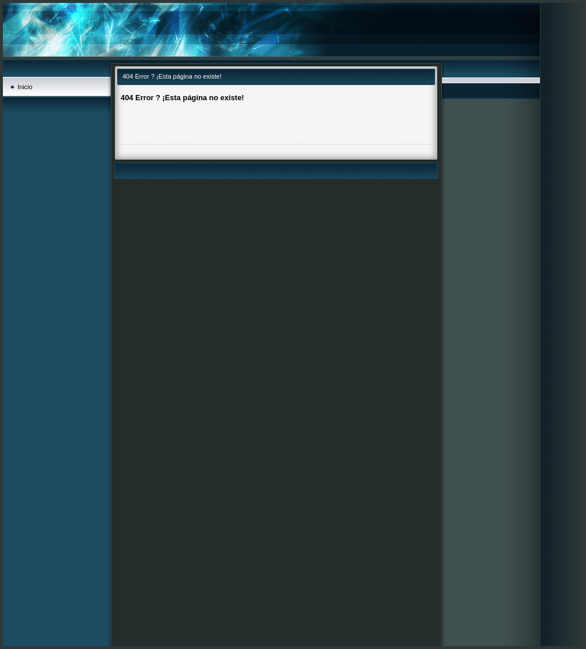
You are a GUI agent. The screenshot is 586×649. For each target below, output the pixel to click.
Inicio (25, 86)
